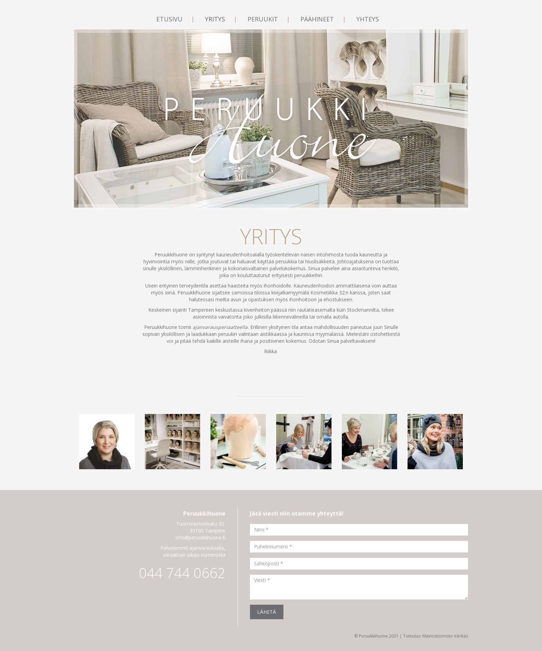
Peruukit (263, 19)
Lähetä (266, 611)
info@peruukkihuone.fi (200, 537)
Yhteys (367, 19)
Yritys (216, 19)
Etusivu (170, 19)
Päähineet (318, 19)
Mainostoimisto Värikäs (445, 636)
